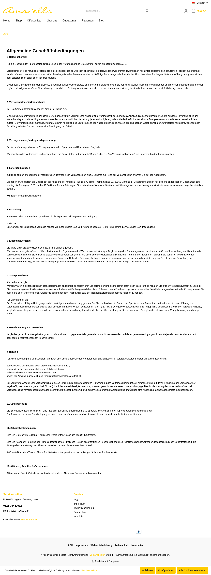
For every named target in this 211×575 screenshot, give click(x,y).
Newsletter (79, 516)
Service (78, 494)
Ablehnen (147, 570)
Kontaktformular (29, 519)
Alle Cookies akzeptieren (192, 570)
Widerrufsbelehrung (84, 508)
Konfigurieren (165, 570)
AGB (76, 499)
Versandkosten (97, 555)
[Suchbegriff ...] (114, 10)
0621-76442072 (12, 505)
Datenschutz (80, 512)
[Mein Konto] (186, 11)
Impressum (79, 504)
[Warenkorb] (199, 11)
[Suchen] (147, 10)
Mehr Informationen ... (90, 570)
